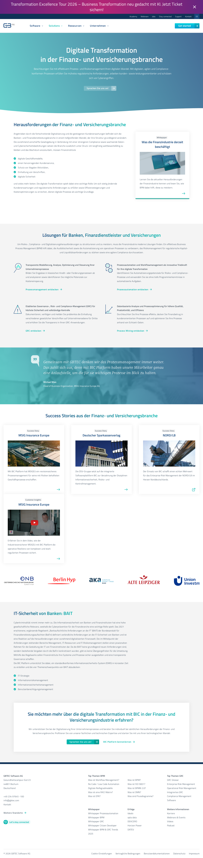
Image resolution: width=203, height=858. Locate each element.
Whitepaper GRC (96, 821)
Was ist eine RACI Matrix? (100, 792)
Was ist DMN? (134, 792)
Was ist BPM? (134, 780)
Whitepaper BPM (96, 817)
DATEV (131, 829)
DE (197, 16)
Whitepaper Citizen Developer (102, 825)
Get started (184, 26)
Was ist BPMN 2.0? (137, 788)
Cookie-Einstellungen (101, 853)
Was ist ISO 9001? (136, 784)
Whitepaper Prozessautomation (103, 813)
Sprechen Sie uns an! (98, 88)
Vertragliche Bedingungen (127, 853)
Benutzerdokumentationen (157, 853)
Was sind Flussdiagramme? (140, 796)
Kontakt (188, 16)
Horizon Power (135, 825)
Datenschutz (179, 853)
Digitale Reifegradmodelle (100, 788)
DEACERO (132, 821)
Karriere (171, 813)
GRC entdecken (33, 330)
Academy (133, 16)
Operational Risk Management (181, 788)
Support (178, 16)
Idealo (130, 813)
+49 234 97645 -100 (14, 796)
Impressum (194, 853)
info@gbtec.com (11, 800)
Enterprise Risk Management (181, 784)
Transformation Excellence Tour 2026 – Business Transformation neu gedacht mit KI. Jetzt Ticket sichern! (96, 7)
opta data (132, 817)
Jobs (153, 16)
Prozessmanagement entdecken (42, 289)
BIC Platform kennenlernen (117, 741)
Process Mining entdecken (130, 330)
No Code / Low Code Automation (103, 784)
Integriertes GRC (175, 792)
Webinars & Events (176, 817)
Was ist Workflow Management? (103, 780)
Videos (170, 821)
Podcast (171, 825)
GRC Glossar (173, 780)
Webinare (144, 16)
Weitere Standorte (13, 812)
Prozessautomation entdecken (132, 289)
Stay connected (165, 16)
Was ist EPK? (94, 796)
